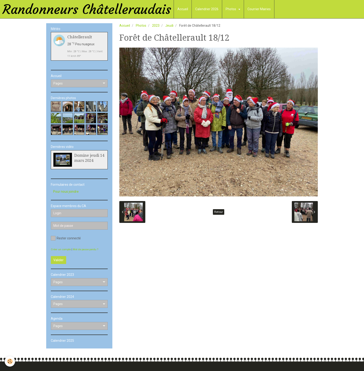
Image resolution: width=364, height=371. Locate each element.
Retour (218, 212)
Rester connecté (66, 238)
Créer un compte (61, 249)
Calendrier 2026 (206, 9)
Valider (58, 260)
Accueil (182, 9)
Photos (231, 9)
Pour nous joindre (66, 191)
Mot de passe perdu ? (85, 249)
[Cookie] (10, 361)
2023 (155, 25)
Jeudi (169, 25)
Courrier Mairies (259, 9)
